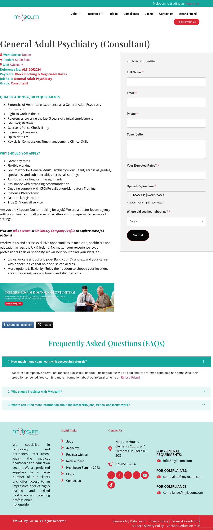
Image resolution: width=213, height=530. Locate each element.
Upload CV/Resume (141, 186)
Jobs (76, 14)
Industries (95, 14)
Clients (148, 14)
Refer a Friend (188, 14)
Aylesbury (16, 65)
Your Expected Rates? (143, 165)
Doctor (26, 55)
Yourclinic (192, 3)
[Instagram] (136, 475)
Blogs (114, 14)
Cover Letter (135, 134)
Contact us (166, 14)
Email (132, 93)
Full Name (135, 72)
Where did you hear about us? (148, 211)
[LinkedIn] (128, 475)
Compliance (131, 14)
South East (22, 60)
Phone (132, 114)
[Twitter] (119, 475)
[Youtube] (145, 475)
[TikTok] (111, 485)
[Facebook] (111, 475)
